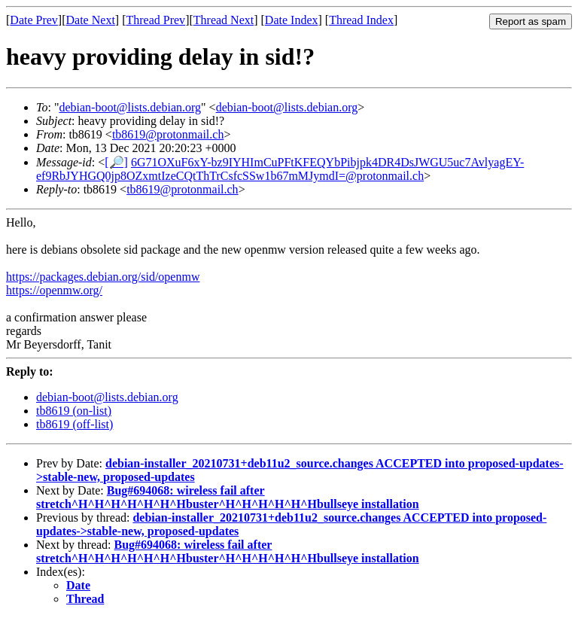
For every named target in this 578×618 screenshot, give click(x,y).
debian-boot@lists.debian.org (130, 107)
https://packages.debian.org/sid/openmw (102, 276)
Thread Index (361, 20)
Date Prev (34, 20)
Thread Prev (155, 20)
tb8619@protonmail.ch (168, 134)
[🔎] (116, 162)
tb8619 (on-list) (73, 410)
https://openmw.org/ (54, 290)
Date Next (90, 20)
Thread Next (223, 20)
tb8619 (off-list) (74, 424)
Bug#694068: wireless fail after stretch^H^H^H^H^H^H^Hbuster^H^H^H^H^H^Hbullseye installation (227, 497)
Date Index (291, 20)
